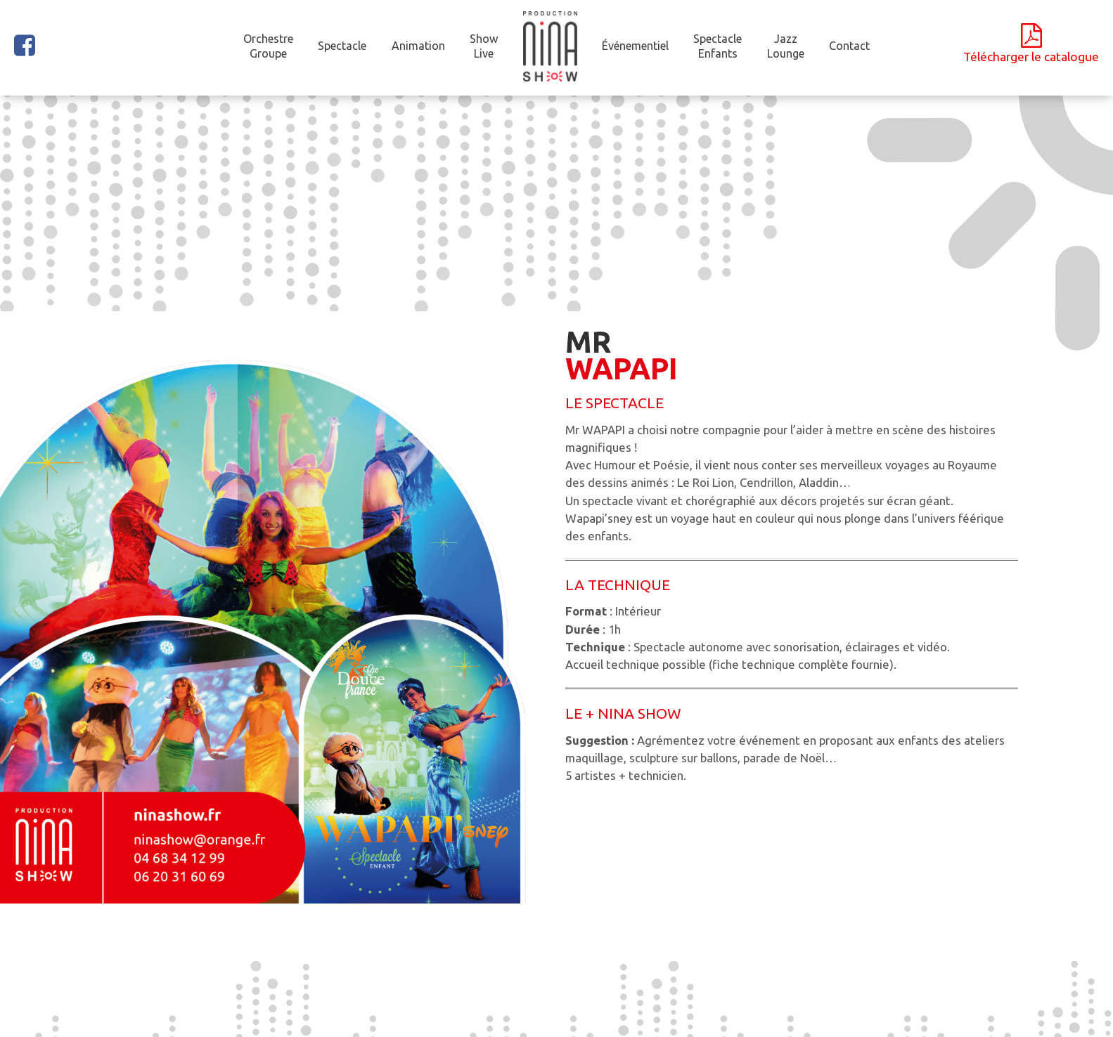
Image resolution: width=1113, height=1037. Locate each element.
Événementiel (635, 45)
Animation (418, 45)
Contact (849, 45)
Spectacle (342, 45)
